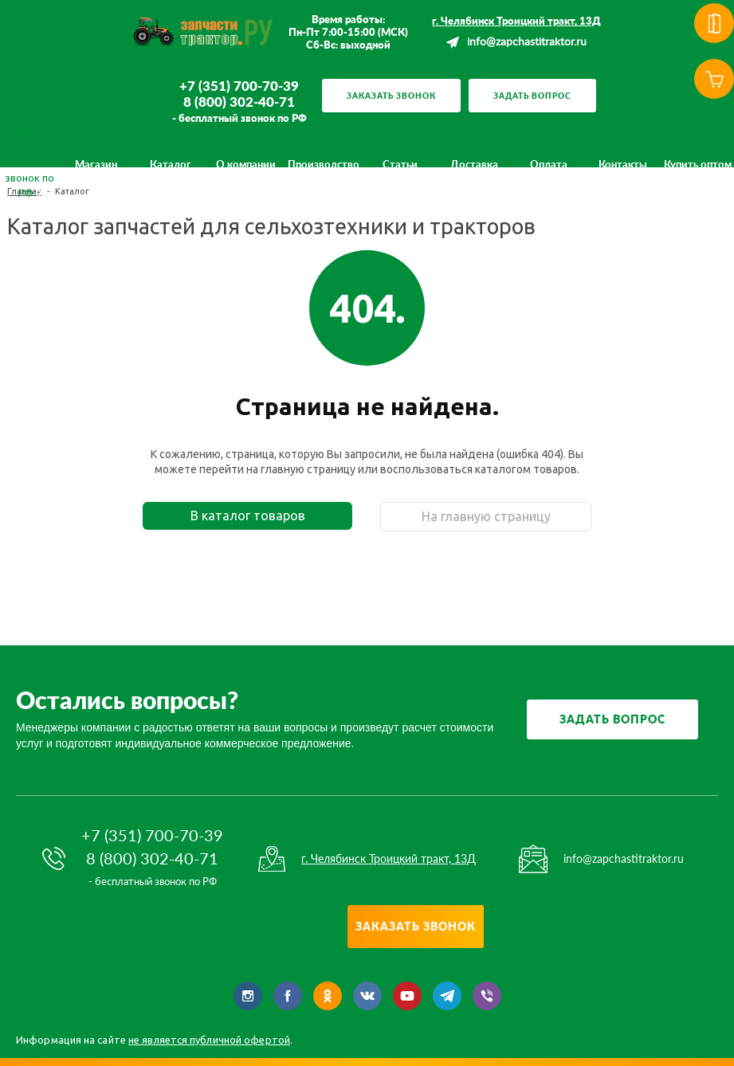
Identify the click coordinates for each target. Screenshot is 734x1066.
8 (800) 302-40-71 (239, 102)
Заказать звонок (391, 95)
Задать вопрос (532, 95)
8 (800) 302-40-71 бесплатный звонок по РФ (29, 163)
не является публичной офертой (209, 1039)
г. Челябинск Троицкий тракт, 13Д (516, 20)
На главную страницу (486, 516)
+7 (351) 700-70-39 (239, 86)
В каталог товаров (247, 515)
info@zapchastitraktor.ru (527, 42)
